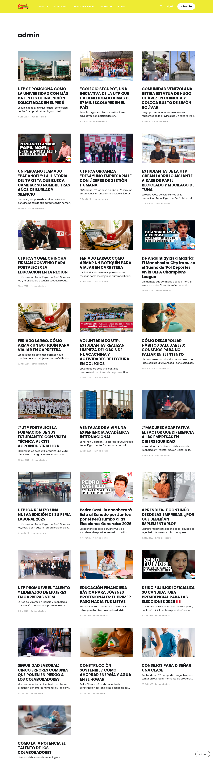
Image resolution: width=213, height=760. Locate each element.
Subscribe (186, 6)
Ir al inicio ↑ (203, 754)
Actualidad (60, 6)
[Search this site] (161, 6)
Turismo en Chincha (83, 6)
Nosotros (43, 6)
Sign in (170, 6)
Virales (121, 6)
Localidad (106, 6)
